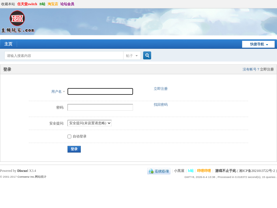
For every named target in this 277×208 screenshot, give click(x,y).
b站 (191, 171)
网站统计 (40, 176)
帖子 (129, 56)
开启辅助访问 (275, 4)
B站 (42, 4)
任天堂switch (27, 4)
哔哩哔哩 (204, 171)
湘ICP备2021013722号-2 (257, 171)
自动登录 (77, 136)
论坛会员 (67, 4)
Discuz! (22, 171)
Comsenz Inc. (26, 176)
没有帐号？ (251, 69)
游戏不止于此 (225, 171)
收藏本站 (8, 4)
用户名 (56, 92)
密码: (60, 107)
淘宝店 (53, 4)
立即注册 (267, 69)
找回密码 (161, 105)
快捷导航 (257, 44)
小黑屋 (179, 171)
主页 (8, 44)
